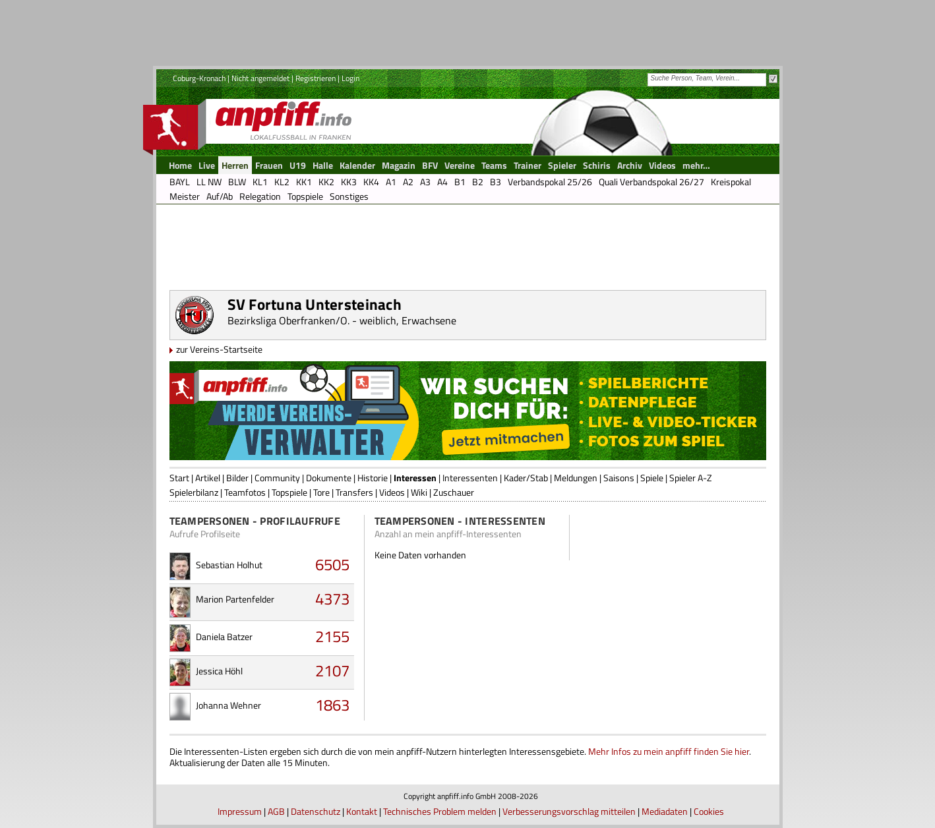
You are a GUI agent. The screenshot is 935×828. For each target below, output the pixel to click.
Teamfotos (245, 492)
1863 (332, 705)
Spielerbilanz (193, 492)
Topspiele (289, 492)
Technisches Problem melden (440, 811)
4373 (332, 598)
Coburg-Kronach (199, 78)
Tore (321, 492)
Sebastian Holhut (229, 565)
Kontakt (361, 811)
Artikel (207, 478)
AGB (276, 811)
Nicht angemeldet (260, 78)
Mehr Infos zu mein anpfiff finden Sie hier (668, 751)
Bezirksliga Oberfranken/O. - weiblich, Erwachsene (341, 320)
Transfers (354, 492)
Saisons (618, 478)
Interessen (415, 478)
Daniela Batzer (224, 636)
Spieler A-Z (690, 478)
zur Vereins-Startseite (219, 349)
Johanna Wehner (228, 705)
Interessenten (470, 478)
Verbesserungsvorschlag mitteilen (569, 811)
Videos (392, 492)
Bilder (237, 478)
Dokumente (328, 478)
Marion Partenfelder (235, 599)
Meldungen (575, 478)
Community (277, 478)
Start (179, 478)
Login (350, 78)
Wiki (419, 492)
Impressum (240, 811)
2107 (332, 670)
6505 (332, 564)
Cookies (709, 811)
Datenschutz (315, 811)
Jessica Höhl (219, 671)
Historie (372, 478)
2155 (332, 636)
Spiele (651, 478)
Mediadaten (665, 811)
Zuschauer (453, 492)
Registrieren (315, 78)
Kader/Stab (526, 478)
